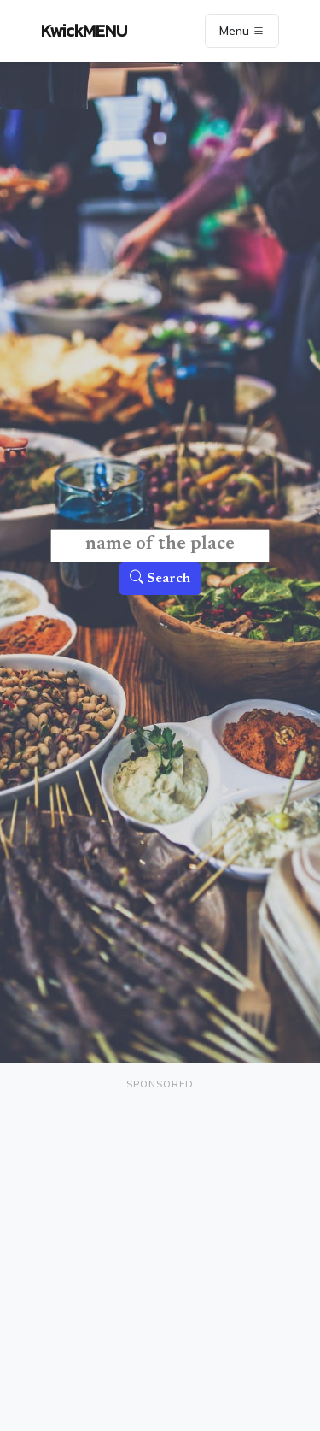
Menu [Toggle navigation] (242, 30)
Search (160, 579)
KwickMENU (84, 31)
